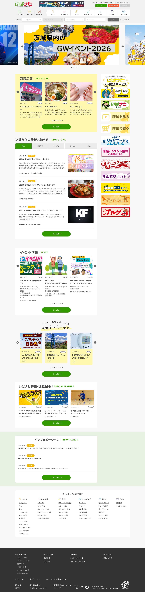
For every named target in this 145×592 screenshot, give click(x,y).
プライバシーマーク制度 (97, 586)
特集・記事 (20, 14)
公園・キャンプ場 (63, 515)
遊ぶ (76, 14)
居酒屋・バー (23, 503)
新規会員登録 (113, 5)
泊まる (112, 14)
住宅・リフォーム (103, 509)
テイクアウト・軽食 (24, 528)
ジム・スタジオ (42, 515)
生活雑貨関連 (83, 512)
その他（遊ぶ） (63, 518)
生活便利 (101, 512)
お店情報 (47, 558)
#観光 (23, 361)
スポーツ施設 (63, 506)
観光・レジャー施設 (64, 509)
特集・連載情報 (20, 554)
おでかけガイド (22, 567)
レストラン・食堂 (24, 531)
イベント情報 (48, 554)
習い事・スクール (104, 503)
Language (124, 5)
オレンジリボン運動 (23, 570)
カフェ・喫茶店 (23, 521)
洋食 (20, 506)
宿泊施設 (119, 503)
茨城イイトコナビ (22, 558)
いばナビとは (107, 554)
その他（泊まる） (121, 506)
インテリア (82, 506)
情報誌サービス (34, 579)
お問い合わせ (107, 558)
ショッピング (88, 14)
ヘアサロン (41, 503)
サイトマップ (57, 588)
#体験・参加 (23, 296)
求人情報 (124, 14)
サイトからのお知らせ (77, 561)
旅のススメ (20, 564)
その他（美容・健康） (43, 518)
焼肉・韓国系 (23, 515)
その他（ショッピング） (85, 518)
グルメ (53, 14)
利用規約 (18, 588)
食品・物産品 (82, 509)
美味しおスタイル (22, 573)
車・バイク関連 (103, 515)
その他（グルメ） (24, 534)
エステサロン (41, 506)
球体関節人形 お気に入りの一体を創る (34, 159)
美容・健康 (64, 14)
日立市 (38, 351)
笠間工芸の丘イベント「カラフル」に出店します (37, 184)
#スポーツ (79, 294)
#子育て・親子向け (32, 296)
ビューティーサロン (43, 509)
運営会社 (18, 585)
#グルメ (49, 361)
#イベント (74, 361)
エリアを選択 (27, 20)
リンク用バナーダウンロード (38, 588)
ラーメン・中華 (23, 512)
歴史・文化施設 (63, 512)
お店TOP (39, 14)
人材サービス (19, 579)
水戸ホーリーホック (23, 561)
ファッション (82, 503)
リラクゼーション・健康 (44, 512)
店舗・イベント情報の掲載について (55, 579)
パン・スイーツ (23, 524)
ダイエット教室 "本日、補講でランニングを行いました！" (40, 210)
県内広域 (63, 351)
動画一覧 (73, 554)
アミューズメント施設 (65, 503)
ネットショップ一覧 (76, 558)
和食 (20, 509)
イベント (29, 14)
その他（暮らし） (103, 518)
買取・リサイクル (83, 515)
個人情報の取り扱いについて (62, 585)
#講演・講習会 (86, 294)
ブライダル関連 (103, 506)
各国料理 (22, 518)
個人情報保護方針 (35, 585)
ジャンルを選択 (70, 20)
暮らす (100, 14)
